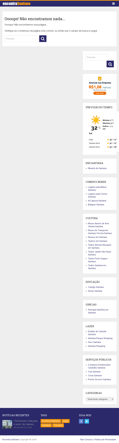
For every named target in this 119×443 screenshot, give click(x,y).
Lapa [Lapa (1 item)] (65, 421)
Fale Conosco (86, 439)
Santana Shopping (96, 346)
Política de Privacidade (105, 439)
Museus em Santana (97, 237)
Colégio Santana (96, 287)
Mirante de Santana (97, 168)
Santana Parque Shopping (100, 338)
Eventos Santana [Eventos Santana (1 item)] (51, 421)
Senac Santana (95, 291)
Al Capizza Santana (97, 201)
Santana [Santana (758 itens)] (46, 425)
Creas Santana (95, 375)
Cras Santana (94, 372)
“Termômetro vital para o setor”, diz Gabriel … (26, 423)
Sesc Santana (94, 342)
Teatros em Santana (97, 241)
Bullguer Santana (96, 204)
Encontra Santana (10, 439)
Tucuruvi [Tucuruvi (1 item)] (58, 425)
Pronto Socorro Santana (99, 379)
